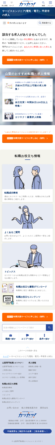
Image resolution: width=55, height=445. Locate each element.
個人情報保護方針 (29, 408)
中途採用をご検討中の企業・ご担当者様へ (26, 431)
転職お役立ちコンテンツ (28, 297)
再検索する (45, 23)
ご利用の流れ (7, 370)
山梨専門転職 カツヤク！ (13, 363)
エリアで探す (33, 374)
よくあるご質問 (12, 232)
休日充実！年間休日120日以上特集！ (31, 104)
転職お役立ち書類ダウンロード (31, 286)
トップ (6, 356)
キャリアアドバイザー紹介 (12, 374)
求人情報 (4, 5)
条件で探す (32, 377)
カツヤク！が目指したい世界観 (13, 377)
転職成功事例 (11, 193)
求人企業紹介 (33, 381)
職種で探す (32, 370)
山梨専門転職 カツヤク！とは (13, 366)
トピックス (9, 271)
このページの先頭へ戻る (27, 351)
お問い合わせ (13, 408)
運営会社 (44, 408)
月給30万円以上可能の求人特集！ (30, 87)
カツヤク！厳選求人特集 (28, 117)
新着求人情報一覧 (34, 366)
